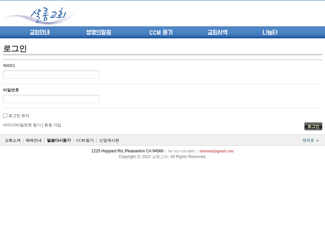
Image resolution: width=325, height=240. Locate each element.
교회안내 (40, 32)
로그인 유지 (18, 115)
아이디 (9, 65)
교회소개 (13, 140)
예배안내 (34, 140)
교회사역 (218, 32)
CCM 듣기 (161, 32)
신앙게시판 (109, 140)
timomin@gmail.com (217, 151)
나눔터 (269, 32)
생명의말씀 (98, 32)
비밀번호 (11, 90)
